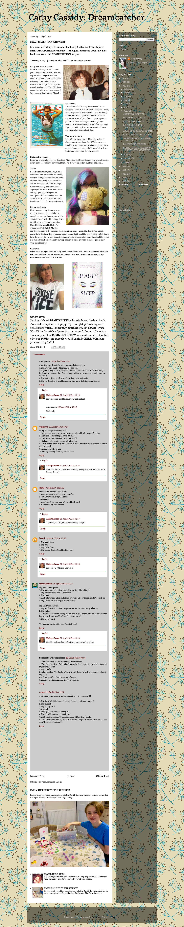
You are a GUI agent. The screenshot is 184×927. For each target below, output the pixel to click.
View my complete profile (139, 62)
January (127, 162)
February (128, 158)
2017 (123, 170)
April (126, 111)
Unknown (43, 427)
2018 (123, 166)
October (127, 89)
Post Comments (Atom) (52, 782)
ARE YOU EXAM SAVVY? (134, 121)
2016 (123, 174)
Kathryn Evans (52, 395)
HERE (87, 338)
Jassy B (42, 538)
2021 (123, 78)
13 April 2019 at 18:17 (58, 427)
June (126, 103)
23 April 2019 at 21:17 (70, 519)
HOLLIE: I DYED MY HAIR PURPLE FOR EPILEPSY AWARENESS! (138, 149)
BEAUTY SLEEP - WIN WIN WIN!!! (138, 134)
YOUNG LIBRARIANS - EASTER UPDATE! (136, 139)
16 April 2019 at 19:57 (63, 584)
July (126, 100)
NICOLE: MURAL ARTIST (134, 118)
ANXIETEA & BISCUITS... (134, 114)
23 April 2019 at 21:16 (70, 465)
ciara (41, 488)
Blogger (116, 917)
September (129, 92)
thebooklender (45, 584)
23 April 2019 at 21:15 (70, 395)
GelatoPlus (96, 917)
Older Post (102, 776)
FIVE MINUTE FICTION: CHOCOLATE (134, 126)
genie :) (42, 692)
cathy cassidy (136, 59)
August (127, 96)
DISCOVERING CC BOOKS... (135, 144)
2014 (123, 181)
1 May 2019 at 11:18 (55, 692)
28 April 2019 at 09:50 (76, 658)
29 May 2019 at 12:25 (67, 407)
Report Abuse (126, 210)
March (127, 154)
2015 (123, 177)
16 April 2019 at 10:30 (56, 538)
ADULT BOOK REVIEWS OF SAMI (138, 131)
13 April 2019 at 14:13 (60, 361)
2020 (123, 82)
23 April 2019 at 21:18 (70, 564)
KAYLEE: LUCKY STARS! (54, 874)
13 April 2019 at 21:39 (54, 488)
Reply (41, 385)
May (126, 107)
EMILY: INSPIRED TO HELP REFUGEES (50, 790)
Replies (45, 390)
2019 (123, 86)
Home (70, 776)
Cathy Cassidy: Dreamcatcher (87, 17)
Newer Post (37, 776)
